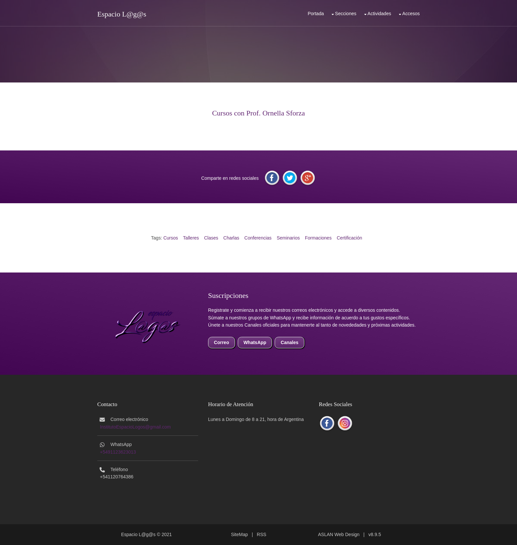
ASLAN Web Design (339, 534)
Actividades (379, 13)
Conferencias (258, 237)
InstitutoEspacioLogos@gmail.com (135, 427)
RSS (261, 534)
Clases (211, 237)
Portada (316, 13)
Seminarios (288, 237)
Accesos (411, 13)
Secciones (345, 13)
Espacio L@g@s (121, 14)
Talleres (191, 237)
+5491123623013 (118, 452)
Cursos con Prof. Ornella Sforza (258, 113)
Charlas (231, 237)
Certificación (349, 237)
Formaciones (318, 237)
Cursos (170, 237)
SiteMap (239, 534)
